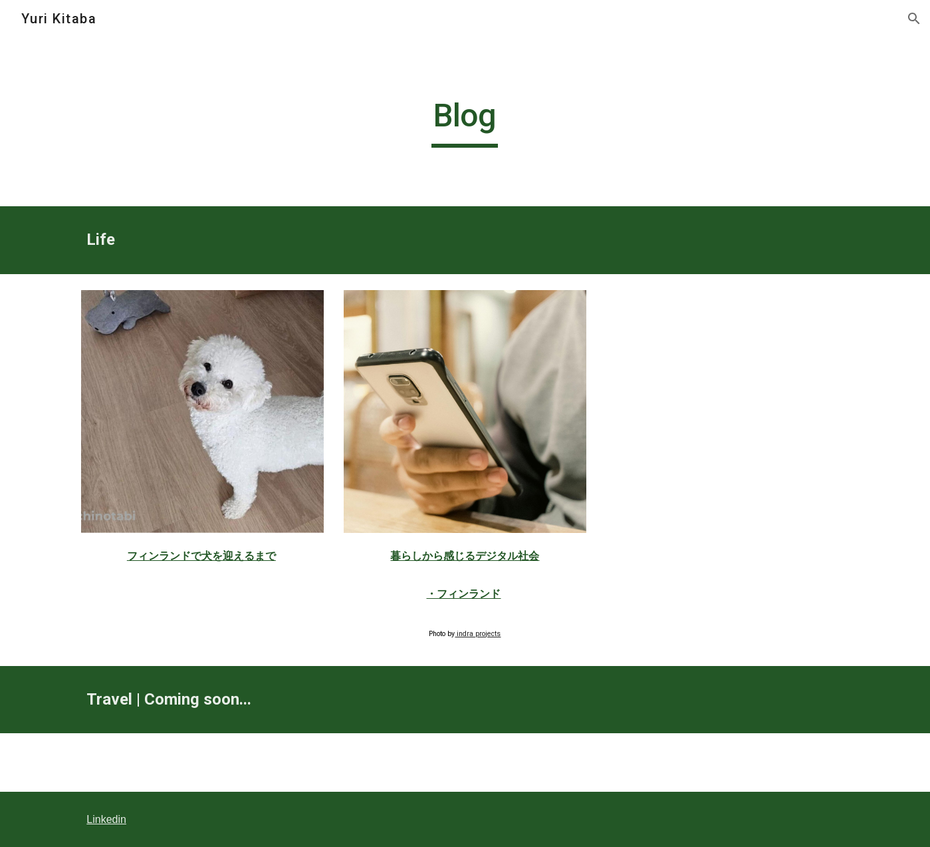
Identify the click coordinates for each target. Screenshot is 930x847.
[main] (465, 121)
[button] (914, 19)
